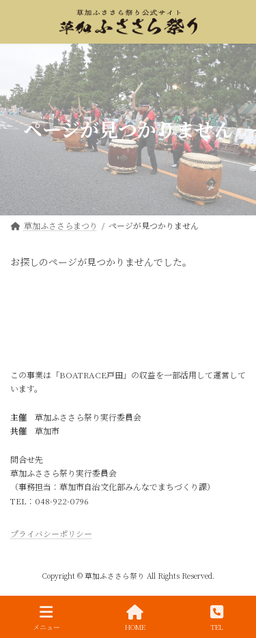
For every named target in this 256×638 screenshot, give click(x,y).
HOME (135, 618)
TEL (216, 618)
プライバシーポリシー (51, 533)
